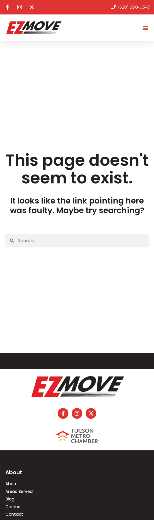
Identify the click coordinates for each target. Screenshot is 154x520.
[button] (145, 28)
